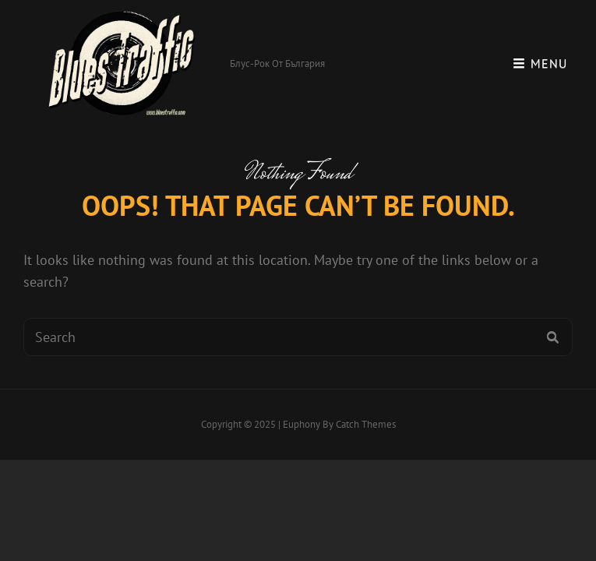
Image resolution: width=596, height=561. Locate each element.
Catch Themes (366, 424)
